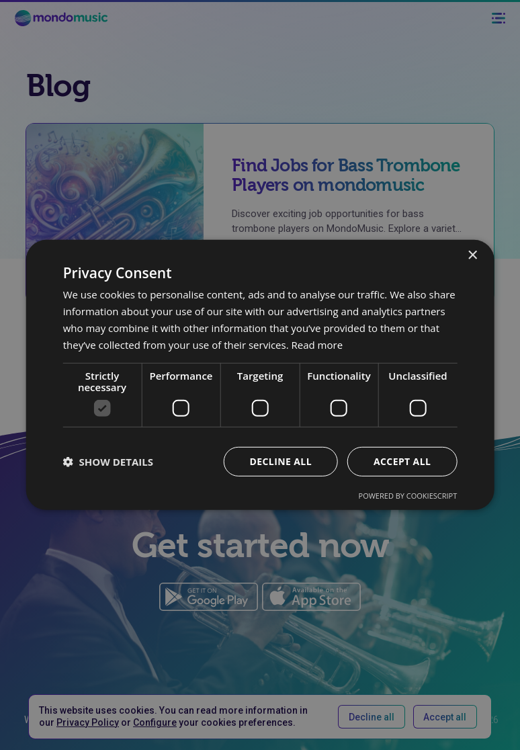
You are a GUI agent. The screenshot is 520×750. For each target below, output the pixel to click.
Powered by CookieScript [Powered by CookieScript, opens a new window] (408, 496)
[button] (108, 462)
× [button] (472, 256)
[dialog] (260, 375)
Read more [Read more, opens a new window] (317, 344)
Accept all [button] (402, 461)
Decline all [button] (281, 461)
